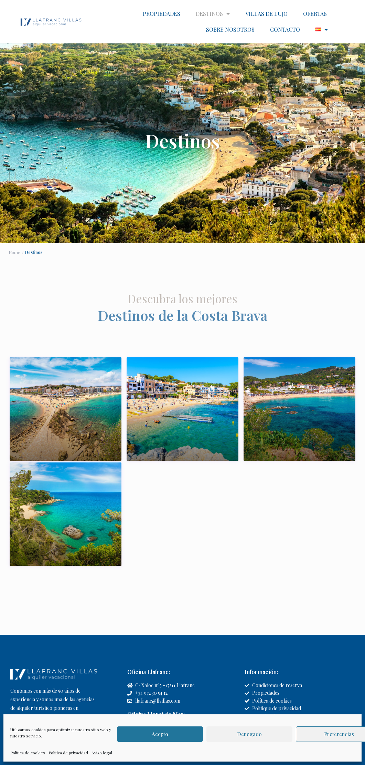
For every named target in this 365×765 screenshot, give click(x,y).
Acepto (160, 734)
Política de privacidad (68, 752)
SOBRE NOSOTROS (230, 29)
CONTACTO (285, 29)
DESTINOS (213, 14)
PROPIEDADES (161, 13)
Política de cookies (27, 752)
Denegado (249, 734)
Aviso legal (102, 752)
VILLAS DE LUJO (266, 13)
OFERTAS (315, 13)
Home (14, 252)
